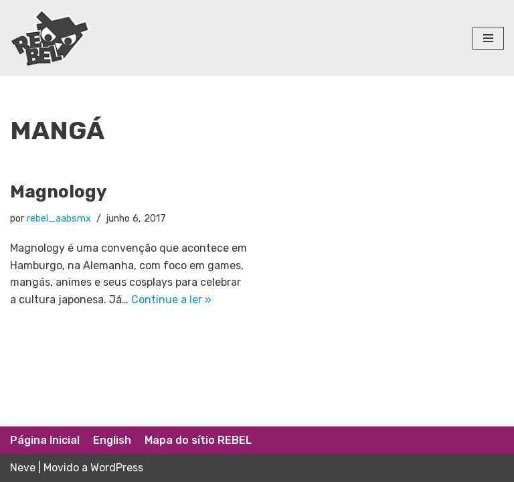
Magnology (58, 191)
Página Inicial (45, 440)
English (112, 440)
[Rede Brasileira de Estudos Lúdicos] (50, 37)
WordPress (116, 467)
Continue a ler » (171, 299)
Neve (22, 467)
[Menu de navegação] (488, 38)
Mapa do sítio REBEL (198, 440)
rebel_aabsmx (59, 218)
